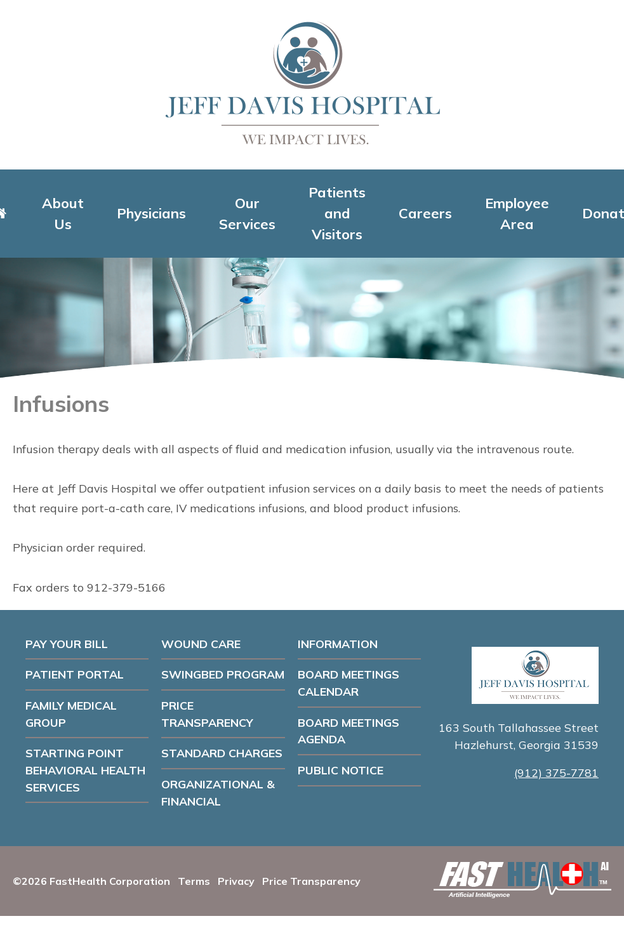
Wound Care (201, 644)
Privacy (236, 881)
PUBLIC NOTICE (340, 770)
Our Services (247, 213)
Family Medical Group (71, 713)
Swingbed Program (222, 674)
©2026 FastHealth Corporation (91, 881)
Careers (425, 213)
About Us (63, 213)
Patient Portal (74, 674)
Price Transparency (207, 713)
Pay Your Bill (66, 644)
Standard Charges (221, 753)
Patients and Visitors (337, 213)
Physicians (151, 213)
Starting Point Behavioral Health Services (85, 769)
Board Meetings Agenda (348, 730)
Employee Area (517, 213)
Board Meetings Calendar (348, 682)
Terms (194, 881)
